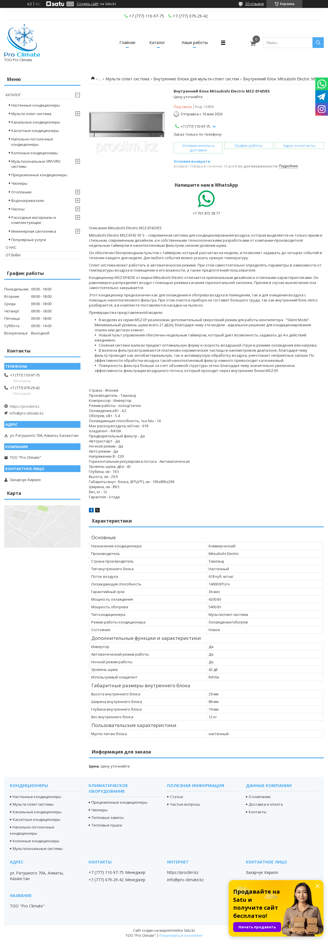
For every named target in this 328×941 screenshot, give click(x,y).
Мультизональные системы (38, 848)
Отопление (21, 192)
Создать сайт (88, 4)
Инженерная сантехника (33, 231)
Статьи (176, 796)
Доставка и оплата (266, 804)
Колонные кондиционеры (34, 152)
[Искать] (318, 42)
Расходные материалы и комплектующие (33, 220)
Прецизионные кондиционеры (39, 174)
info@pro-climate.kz (27, 413)
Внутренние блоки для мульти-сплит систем (196, 78)
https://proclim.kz (25, 406)
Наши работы (195, 42)
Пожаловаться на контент (180, 935)
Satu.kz (189, 930)
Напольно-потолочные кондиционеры (32, 141)
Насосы (18, 208)
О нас (11, 247)
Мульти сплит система (127, 78)
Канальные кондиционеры (35, 122)
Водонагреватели (27, 200)
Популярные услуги (28, 239)
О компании (259, 796)
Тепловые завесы (107, 817)
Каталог (157, 42)
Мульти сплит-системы (33, 804)
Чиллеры (19, 183)
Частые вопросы (185, 804)
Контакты (257, 811)
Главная (127, 42)
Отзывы (13, 255)
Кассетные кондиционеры (35, 130)
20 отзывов (254, 3)
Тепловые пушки (106, 825)
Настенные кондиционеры (35, 105)
